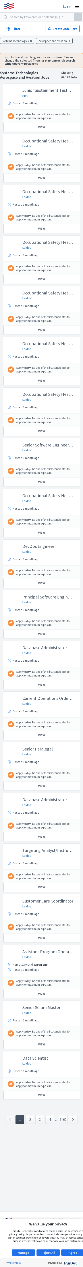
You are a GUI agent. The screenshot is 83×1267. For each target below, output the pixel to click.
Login (67, 6)
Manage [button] (23, 1252)
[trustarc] (70, 1262)
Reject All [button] (48, 1252)
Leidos (26, 146)
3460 (63, 1119)
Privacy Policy (13, 1262)
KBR (25, 96)
